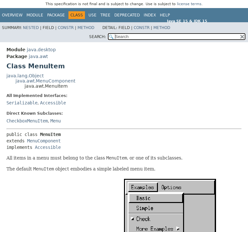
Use (92, 15)
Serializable (21, 102)
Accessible (53, 102)
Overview (12, 15)
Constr (66, 27)
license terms (189, 4)
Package (56, 15)
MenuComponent (44, 140)
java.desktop (41, 49)
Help (165, 15)
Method (86, 27)
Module (34, 15)
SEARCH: (97, 36)
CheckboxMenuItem (27, 120)
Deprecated (127, 15)
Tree (105, 15)
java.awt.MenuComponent (45, 80)
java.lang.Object (25, 75)
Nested (31, 27)
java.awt (38, 56)
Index (150, 15)
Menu (55, 120)
